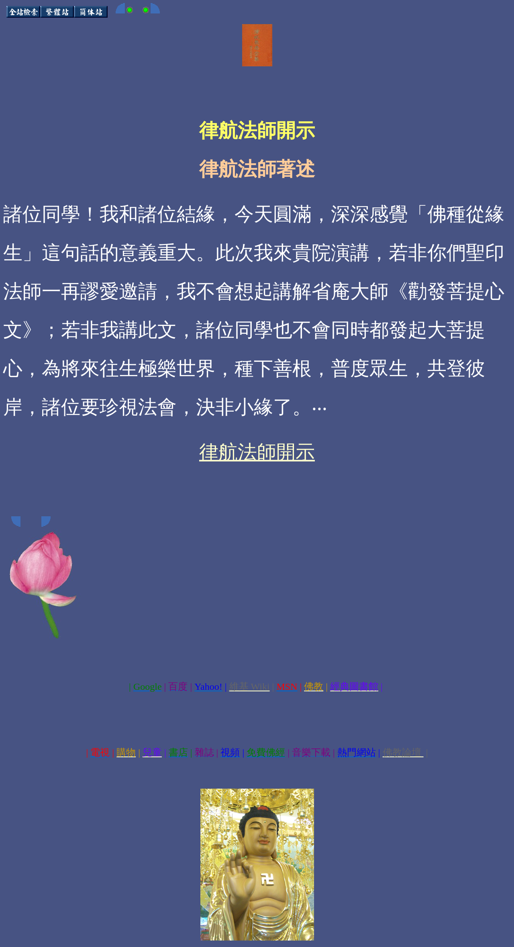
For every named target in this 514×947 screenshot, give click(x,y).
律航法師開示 (257, 452)
